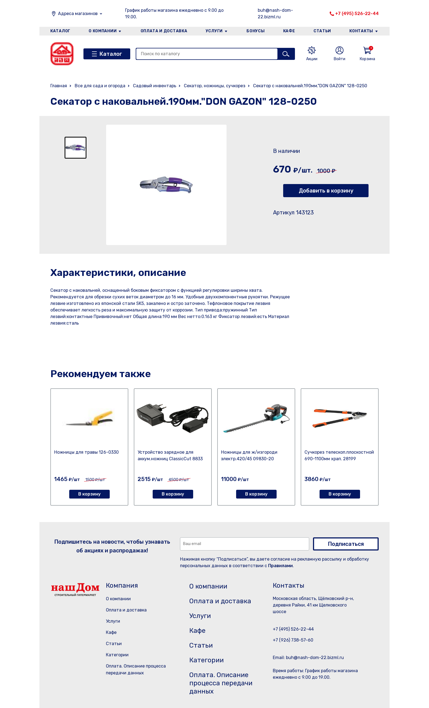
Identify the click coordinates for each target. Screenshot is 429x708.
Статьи (322, 31)
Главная (58, 85)
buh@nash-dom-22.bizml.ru (275, 13)
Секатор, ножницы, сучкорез (214, 85)
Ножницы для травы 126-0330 (86, 452)
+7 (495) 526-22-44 (357, 13)
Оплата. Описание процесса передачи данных (221, 683)
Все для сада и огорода (100, 85)
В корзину (89, 494)
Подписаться (346, 544)
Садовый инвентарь (154, 85)
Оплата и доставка (164, 31)
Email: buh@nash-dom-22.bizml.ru (308, 657)
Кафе (289, 31)
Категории (117, 654)
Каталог (60, 31)
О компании (103, 31)
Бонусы (256, 31)
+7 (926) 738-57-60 (293, 640)
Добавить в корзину (326, 190)
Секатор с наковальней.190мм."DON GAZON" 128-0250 (310, 85)
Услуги (214, 31)
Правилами (280, 565)
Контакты (361, 31)
